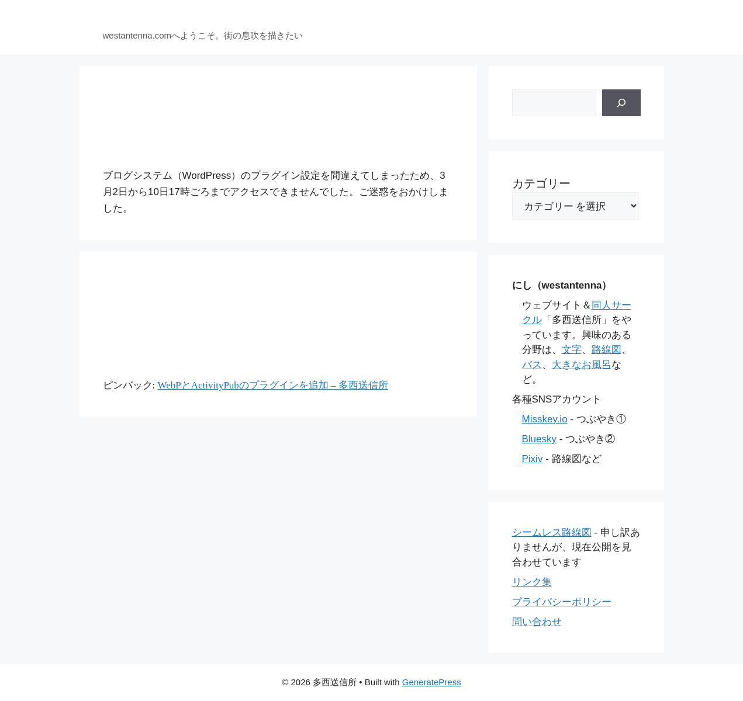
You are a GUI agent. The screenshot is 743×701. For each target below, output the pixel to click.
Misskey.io (545, 419)
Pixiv (532, 458)
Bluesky (539, 439)
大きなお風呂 (581, 364)
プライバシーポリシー (561, 602)
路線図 (606, 349)
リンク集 (532, 582)
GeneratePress (431, 682)
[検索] (621, 102)
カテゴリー (541, 183)
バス (532, 364)
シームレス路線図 (552, 532)
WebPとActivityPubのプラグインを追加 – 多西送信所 (272, 385)
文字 (572, 349)
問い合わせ (537, 621)
